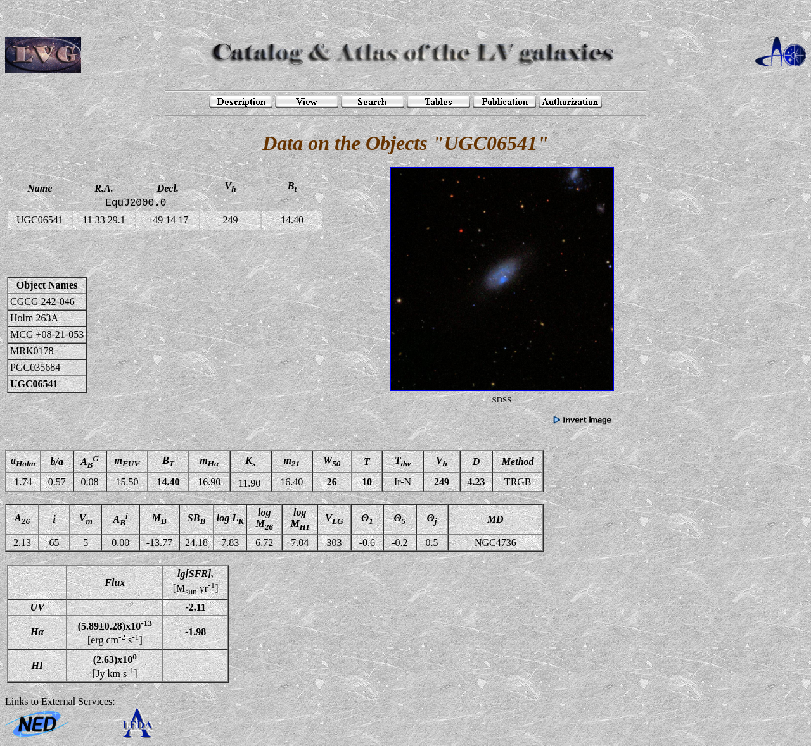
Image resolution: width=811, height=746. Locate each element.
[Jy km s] (115, 666)
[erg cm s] (115, 632)
